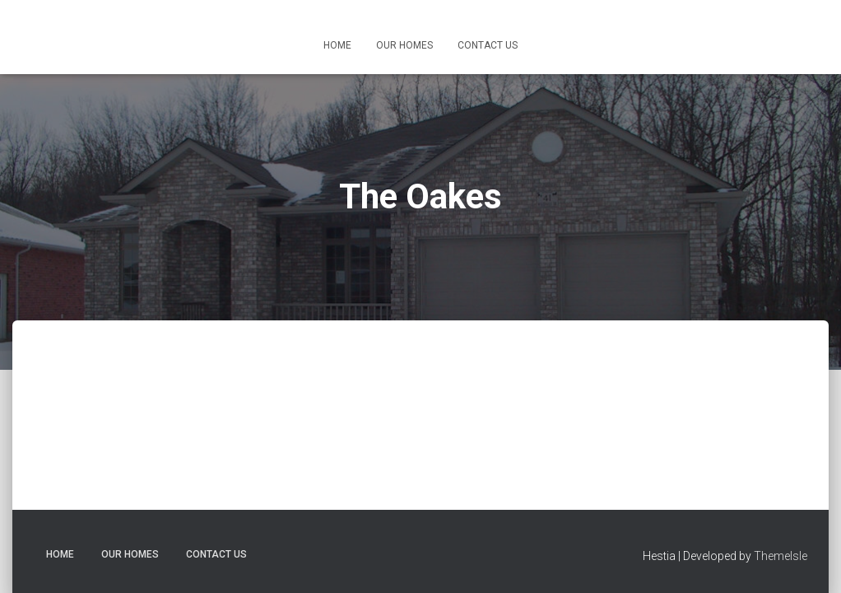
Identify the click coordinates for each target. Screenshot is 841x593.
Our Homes (404, 45)
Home (337, 45)
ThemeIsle (780, 556)
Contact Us (488, 45)
